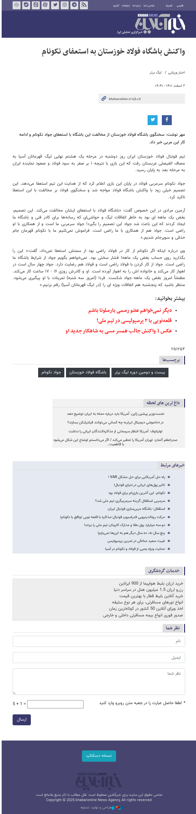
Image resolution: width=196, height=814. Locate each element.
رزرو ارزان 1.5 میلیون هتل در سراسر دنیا (147, 590)
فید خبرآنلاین (83, 5)
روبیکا (15, 5)
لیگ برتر (155, 72)
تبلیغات (125, 6)
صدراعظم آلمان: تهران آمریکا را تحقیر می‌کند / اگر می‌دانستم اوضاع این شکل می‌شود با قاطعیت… (115, 442)
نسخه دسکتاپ (98, 755)
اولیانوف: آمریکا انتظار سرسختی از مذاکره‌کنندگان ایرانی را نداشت (115, 431)
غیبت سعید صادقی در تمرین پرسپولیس (135, 541)
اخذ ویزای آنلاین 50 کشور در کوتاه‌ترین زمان (145, 608)
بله (25, 5)
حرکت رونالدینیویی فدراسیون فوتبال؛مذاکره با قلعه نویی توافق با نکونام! (111, 517)
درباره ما (136, 6)
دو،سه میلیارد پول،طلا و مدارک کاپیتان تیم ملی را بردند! (123, 525)
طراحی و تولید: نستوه (101, 807)
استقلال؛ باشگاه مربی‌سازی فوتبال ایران (135, 509)
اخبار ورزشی (175, 72)
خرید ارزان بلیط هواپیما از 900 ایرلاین (150, 583)
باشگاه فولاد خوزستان (87, 372)
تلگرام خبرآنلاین (73, 5)
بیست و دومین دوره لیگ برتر (139, 372)
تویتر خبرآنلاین (54, 5)
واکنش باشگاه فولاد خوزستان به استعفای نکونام (112, 51)
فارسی (179, 6)
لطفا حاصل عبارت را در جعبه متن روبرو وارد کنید (141, 703)
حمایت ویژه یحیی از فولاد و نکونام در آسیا (134, 549)
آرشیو (115, 6)
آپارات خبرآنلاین (44, 5)
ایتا (35, 5)
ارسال (21, 719)
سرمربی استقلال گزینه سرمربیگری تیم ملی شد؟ (129, 501)
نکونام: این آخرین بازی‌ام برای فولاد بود (136, 493)
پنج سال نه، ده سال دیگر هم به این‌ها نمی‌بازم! (130, 533)
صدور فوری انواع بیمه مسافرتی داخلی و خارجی (142, 615)
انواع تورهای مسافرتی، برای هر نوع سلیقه (146, 602)
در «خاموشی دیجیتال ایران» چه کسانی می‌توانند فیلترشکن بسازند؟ (115, 422)
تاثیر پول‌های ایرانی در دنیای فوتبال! (138, 485)
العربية (168, 6)
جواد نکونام (50, 372)
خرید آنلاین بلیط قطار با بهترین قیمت (150, 596)
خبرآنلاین (150, 24)
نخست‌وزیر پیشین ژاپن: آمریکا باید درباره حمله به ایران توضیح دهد (114, 414)
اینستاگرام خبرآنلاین (63, 5)
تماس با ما (148, 6)
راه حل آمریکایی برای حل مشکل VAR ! (135, 477)
